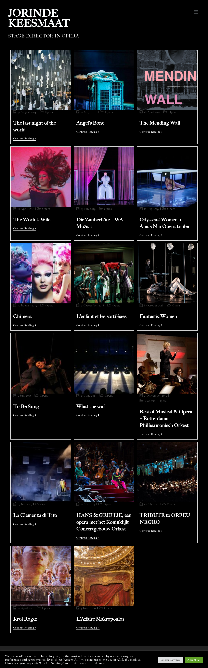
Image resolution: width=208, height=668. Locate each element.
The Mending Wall (160, 123)
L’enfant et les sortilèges (101, 316)
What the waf (90, 406)
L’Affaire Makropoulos (100, 619)
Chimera (22, 316)
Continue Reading (24, 138)
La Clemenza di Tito (35, 515)
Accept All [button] (193, 659)
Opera (49, 112)
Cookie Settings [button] (171, 659)
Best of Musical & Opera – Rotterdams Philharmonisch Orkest (166, 418)
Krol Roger (25, 619)
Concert (150, 401)
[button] (196, 12)
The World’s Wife (31, 220)
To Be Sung (26, 406)
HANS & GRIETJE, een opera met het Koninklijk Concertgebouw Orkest (103, 522)
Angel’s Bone (90, 123)
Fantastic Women (158, 316)
